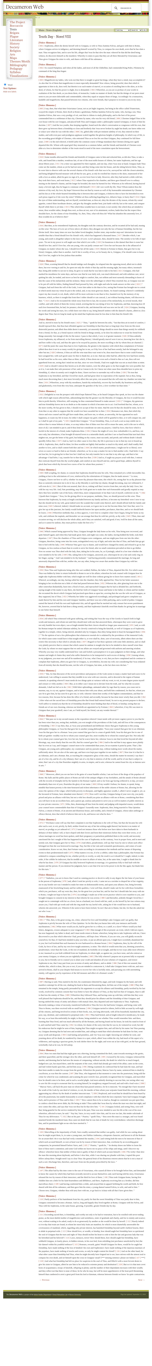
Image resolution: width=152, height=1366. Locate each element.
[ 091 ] (87, 1015)
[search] (126, 8)
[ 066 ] (101, 742)
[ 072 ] (41, 823)
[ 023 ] (47, 301)
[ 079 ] (74, 894)
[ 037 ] (59, 441)
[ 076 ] (57, 862)
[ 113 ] (64, 1231)
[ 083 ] (88, 930)
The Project (17, 22)
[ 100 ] (77, 1100)
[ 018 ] (99, 242)
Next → (141, 1280)
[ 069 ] (94, 784)
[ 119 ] (120, 1264)
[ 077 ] (41, 878)
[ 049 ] (65, 555)
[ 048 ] (62, 544)
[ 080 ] (103, 898)
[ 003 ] (41, 80)
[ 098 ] (142, 1083)
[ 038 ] (87, 447)
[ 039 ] (95, 457)
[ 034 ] (108, 411)
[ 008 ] (77, 131)
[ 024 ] (127, 307)
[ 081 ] (41, 920)
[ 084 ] (110, 943)
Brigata (14, 32)
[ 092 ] (72, 1025)
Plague (14, 36)
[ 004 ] (93, 90)
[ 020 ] (41, 264)
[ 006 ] (118, 118)
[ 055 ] (132, 625)
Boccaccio (16, 25)
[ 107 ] (41, 1170)
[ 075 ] (71, 852)
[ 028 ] (53, 352)
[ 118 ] (41, 1261)
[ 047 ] (50, 538)
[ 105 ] (86, 1145)
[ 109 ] (57, 1184)
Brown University (75, 1294)
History (15, 43)
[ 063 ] (111, 707)
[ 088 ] (132, 985)
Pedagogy (16, 68)
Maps (13, 58)
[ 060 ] (66, 684)
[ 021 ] (120, 270)
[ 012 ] (73, 180)
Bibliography (18, 65)
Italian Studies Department (42, 1294)
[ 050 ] (41, 570)
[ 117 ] (138, 1257)
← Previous (44, 1280)
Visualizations (19, 75)
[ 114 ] (67, 1238)
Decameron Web (25, 7)
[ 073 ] (73, 829)
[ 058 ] (128, 655)
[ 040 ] (41, 473)
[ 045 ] (128, 516)
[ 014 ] (137, 197)
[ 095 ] (103, 1057)
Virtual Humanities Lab (59, 1294)
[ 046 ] (41, 531)
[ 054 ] (41, 618)
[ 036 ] (88, 431)
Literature (16, 40)
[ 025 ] (78, 322)
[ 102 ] (64, 1116)
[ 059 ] (41, 674)
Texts (13, 29)
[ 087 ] (41, 982)
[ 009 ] (47, 141)
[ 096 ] (85, 1067)
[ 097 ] (72, 1073)
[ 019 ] (97, 249)
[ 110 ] (41, 1199)
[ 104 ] (97, 1138)
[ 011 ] (58, 164)
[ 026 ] (125, 336)
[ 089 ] (68, 995)
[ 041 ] (54, 486)
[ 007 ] (49, 125)
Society (14, 47)
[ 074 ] (78, 843)
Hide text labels (9, 91)
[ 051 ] (139, 576)
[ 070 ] (86, 794)
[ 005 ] (41, 108)
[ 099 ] (95, 1093)
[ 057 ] (84, 642)
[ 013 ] (93, 187)
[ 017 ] (120, 235)
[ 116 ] (118, 1251)
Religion (15, 50)
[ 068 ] (41, 774)
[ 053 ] (65, 596)
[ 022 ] (138, 284)
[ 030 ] (124, 372)
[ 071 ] (62, 804)
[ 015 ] (67, 207)
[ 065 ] (53, 726)
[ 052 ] (103, 583)
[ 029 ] (41, 366)
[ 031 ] (47, 382)
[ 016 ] (41, 225)
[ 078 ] (65, 881)
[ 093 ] (64, 1035)
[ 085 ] (91, 956)
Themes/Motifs (20, 61)
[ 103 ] (41, 1132)
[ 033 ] (119, 401)
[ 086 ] (115, 963)
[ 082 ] (53, 926)
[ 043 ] (51, 506)
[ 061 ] (69, 687)
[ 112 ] (129, 1221)
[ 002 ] (41, 68)
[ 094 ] (41, 1053)
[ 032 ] (41, 394)
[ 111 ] (41, 1214)
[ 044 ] (50, 513)
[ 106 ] (123, 1152)
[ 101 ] (103, 1106)
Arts (12, 54)
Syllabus (15, 72)
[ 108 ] (106, 1177)
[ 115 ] (76, 1244)
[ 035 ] (67, 421)
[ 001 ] (41, 46)
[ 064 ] (41, 719)
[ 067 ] (121, 752)
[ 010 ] (41, 157)
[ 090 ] (89, 1008)
